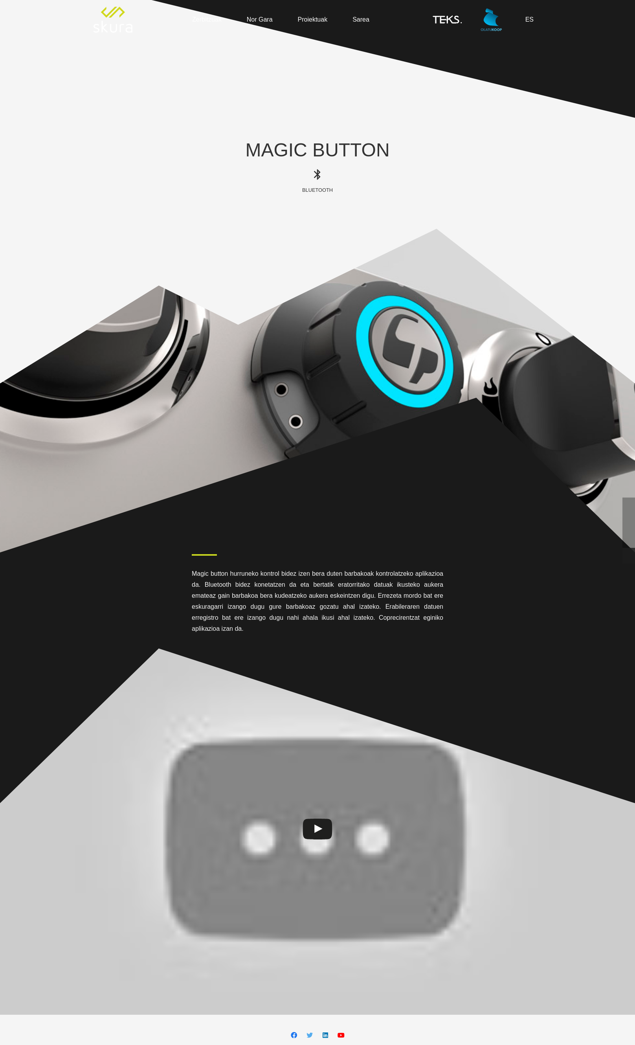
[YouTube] (341, 1035)
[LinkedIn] (325, 1035)
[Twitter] (310, 1035)
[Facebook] (294, 1035)
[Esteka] (113, 20)
